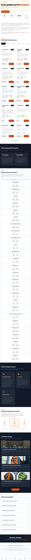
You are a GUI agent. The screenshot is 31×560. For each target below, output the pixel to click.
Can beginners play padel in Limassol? (8, 511)
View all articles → (15, 489)
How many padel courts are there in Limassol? (9, 501)
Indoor (8, 43)
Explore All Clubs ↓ (5, 11)
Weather (20, 558)
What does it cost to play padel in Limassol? (9, 506)
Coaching (15, 558)
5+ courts (13, 43)
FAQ (28, 558)
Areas (6, 558)
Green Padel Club (13, 32)
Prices (10, 558)
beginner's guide (24, 32)
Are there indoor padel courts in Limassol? (9, 530)
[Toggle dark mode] (29, 1)
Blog (24, 558)
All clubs (3, 43)
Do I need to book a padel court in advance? (9, 525)
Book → (11, 63)
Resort (23, 43)
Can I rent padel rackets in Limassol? (8, 520)
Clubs (2, 558)
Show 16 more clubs (15, 140)
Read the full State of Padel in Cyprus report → (15, 545)
